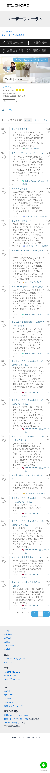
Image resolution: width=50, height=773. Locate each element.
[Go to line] (43, 765)
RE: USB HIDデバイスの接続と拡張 (27, 286)
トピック (37, 120)
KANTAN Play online (12, 672)
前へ (34, 613)
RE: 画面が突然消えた (22, 188)
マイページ (9, 645)
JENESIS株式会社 (11, 722)
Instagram (8, 702)
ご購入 (7, 642)
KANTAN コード (11, 675)
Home (6, 631)
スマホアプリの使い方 (33, 282)
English (7, 649)
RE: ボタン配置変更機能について (27, 557)
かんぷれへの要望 (32, 149)
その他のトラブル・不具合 (35, 493)
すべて (28, 120)
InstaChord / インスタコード (16, 659)
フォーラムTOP (8, 35)
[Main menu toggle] (44, 5)
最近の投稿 (19, 35)
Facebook (8, 698)
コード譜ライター (12, 679)
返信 (45, 120)
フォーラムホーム (23, 60)
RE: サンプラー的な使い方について (28, 153)
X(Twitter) (8, 695)
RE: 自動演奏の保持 (21, 129)
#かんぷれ (8, 662)
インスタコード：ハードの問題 (37, 216)
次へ (46, 613)
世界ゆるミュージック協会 (16, 715)
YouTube (8, 691)
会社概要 (8, 634)
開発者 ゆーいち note (13, 705)
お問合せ (8, 638)
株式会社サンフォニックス (16, 719)
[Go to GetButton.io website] (43, 770)
